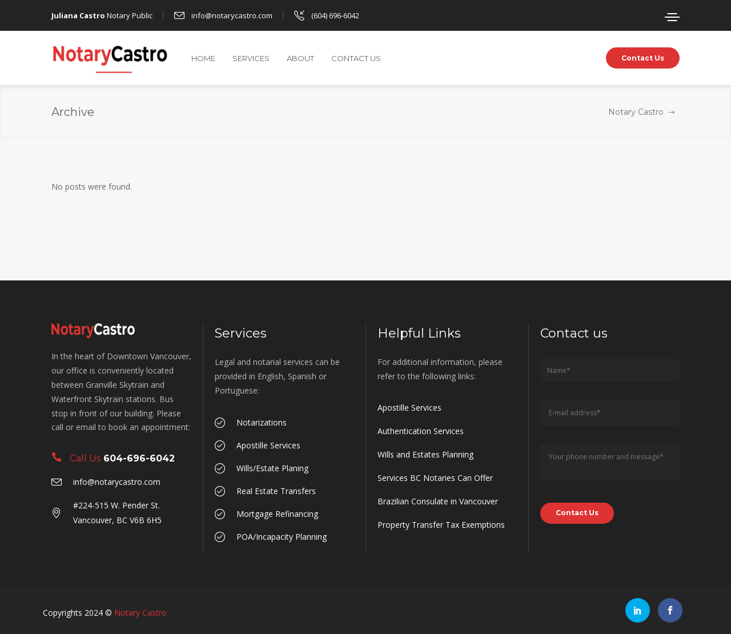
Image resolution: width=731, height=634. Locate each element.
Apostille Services (409, 407)
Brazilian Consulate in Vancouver (437, 501)
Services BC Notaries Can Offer (435, 477)
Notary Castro (636, 112)
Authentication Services (420, 431)
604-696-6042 (139, 458)
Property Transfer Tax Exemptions (441, 524)
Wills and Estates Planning (425, 454)
